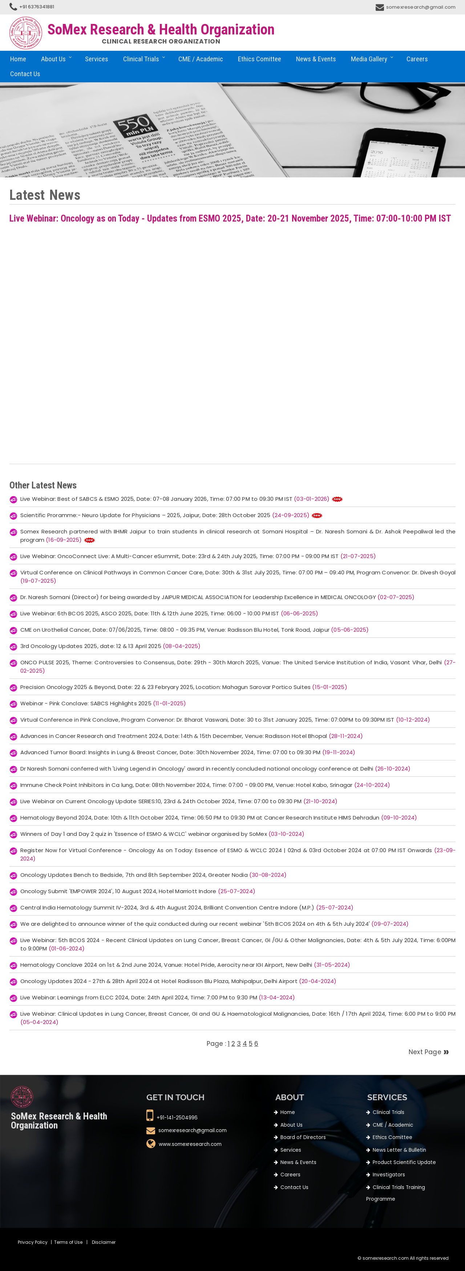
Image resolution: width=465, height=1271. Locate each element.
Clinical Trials (141, 59)
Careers (417, 59)
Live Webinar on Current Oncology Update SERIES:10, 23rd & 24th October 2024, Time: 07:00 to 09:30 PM (179, 801)
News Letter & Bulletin (399, 1150)
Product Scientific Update (404, 1162)
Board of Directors (303, 1137)
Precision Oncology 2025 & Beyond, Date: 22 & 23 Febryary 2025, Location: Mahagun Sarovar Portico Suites (183, 687)
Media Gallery (369, 59)
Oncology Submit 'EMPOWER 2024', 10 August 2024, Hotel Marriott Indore (137, 891)
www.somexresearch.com (190, 1144)
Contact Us (25, 74)
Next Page (426, 1052)
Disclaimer (104, 1242)
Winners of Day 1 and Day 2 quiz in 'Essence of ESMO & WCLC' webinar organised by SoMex (162, 834)
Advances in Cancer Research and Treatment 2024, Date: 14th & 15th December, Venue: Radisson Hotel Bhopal (191, 736)
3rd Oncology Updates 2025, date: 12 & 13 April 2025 (110, 646)
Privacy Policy (33, 1242)
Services (96, 59)
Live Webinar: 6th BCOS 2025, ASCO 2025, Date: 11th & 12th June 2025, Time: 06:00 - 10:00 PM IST (169, 613)
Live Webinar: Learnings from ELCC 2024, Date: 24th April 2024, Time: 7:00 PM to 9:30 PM (157, 997)
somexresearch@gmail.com (421, 7)
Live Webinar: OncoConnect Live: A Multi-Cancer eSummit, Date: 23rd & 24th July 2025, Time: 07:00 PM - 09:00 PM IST (198, 556)
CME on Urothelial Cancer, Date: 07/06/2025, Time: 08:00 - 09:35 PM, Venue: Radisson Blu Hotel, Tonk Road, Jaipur (194, 630)
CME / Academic (200, 59)
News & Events (316, 59)
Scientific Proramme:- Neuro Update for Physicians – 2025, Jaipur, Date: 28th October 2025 (165, 515)
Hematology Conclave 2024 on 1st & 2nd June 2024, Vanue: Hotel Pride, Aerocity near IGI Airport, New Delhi (185, 965)
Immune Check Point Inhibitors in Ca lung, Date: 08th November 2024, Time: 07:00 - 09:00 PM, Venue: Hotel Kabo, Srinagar (205, 785)
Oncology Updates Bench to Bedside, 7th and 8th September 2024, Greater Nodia (153, 875)
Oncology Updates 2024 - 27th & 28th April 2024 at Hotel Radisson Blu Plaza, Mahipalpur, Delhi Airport (178, 981)
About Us (53, 59)
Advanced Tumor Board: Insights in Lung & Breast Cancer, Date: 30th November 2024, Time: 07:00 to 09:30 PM (188, 752)
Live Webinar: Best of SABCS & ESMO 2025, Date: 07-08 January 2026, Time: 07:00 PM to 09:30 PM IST (175, 499)
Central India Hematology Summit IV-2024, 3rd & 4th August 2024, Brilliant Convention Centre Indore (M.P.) (187, 907)
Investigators (389, 1174)
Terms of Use (68, 1242)
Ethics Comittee (259, 59)
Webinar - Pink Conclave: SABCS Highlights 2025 (103, 703)
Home (18, 59)
